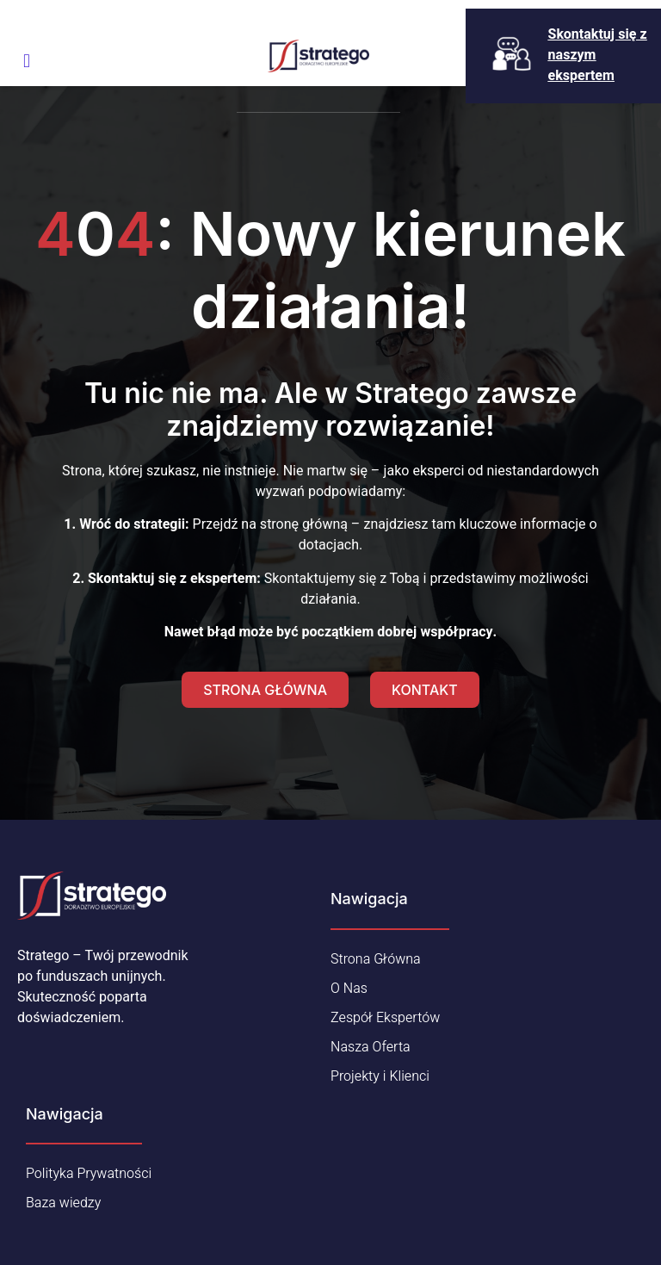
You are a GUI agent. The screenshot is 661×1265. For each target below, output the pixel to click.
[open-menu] (26, 61)
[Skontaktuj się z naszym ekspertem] (511, 54)
